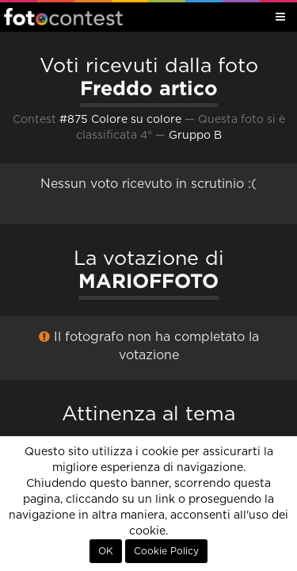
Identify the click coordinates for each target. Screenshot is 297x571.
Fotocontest (63, 17)
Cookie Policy (166, 551)
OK (105, 551)
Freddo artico (149, 88)
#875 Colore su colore (120, 119)
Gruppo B (195, 135)
